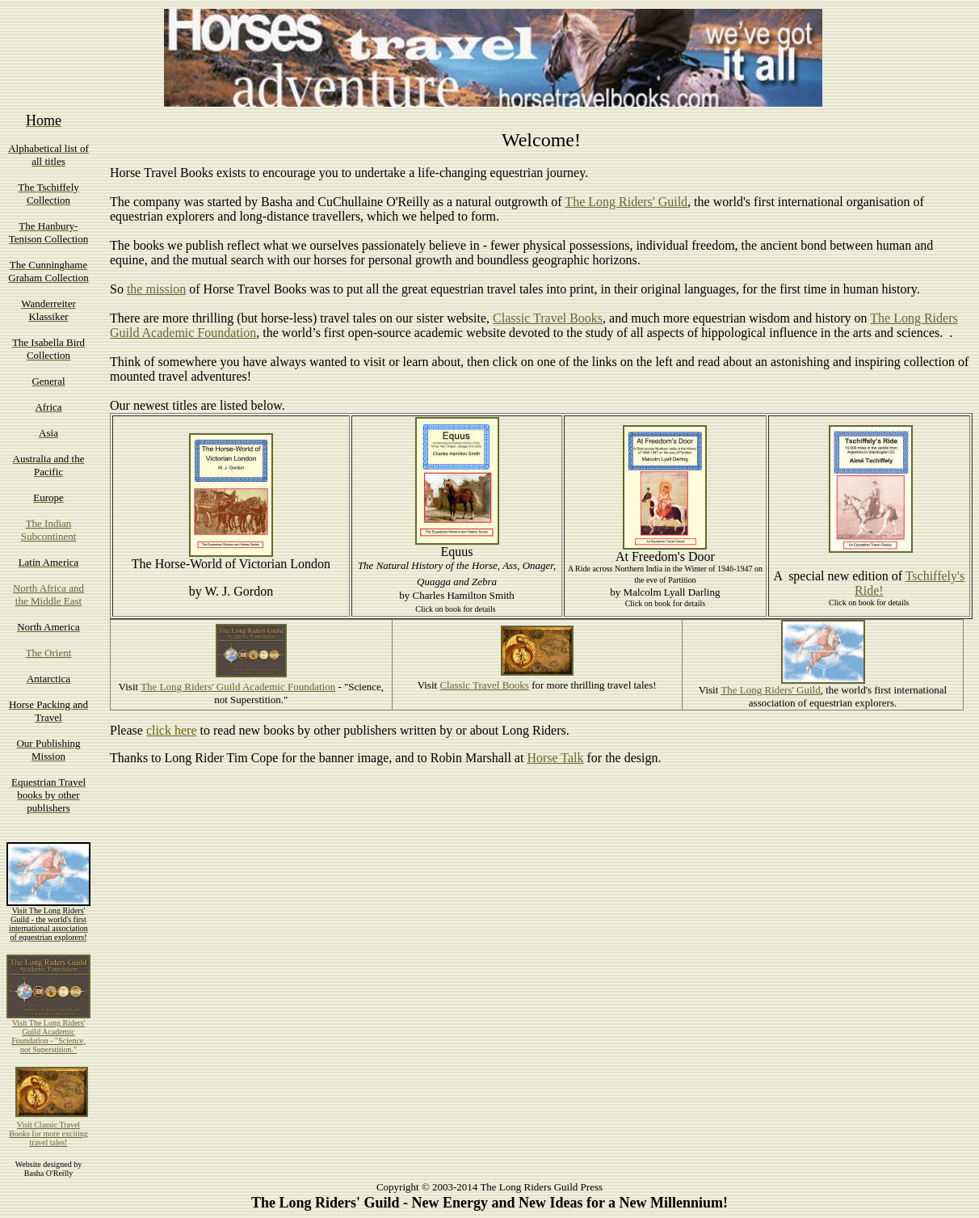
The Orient (49, 653)
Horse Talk (555, 758)
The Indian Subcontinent (49, 529)
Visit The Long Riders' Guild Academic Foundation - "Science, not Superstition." (48, 1036)
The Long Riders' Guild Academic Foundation (238, 687)
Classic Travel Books (548, 318)
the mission (156, 289)
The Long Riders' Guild (626, 202)
